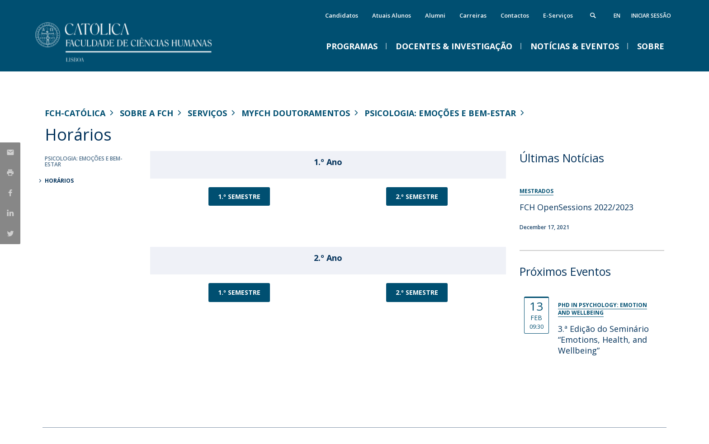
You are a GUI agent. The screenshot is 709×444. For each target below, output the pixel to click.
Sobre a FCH (146, 113)
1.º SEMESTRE (239, 196)
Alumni (435, 15)
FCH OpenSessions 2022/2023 (576, 207)
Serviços (207, 113)
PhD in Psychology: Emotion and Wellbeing (602, 308)
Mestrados (536, 191)
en (617, 15)
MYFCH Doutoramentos (295, 113)
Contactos (515, 15)
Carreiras (473, 15)
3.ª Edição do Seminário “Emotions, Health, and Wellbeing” (603, 339)
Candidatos (341, 15)
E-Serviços (558, 15)
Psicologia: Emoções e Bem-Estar (440, 113)
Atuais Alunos (391, 15)
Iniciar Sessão (651, 15)
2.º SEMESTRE (417, 196)
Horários (59, 180)
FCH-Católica (75, 113)
